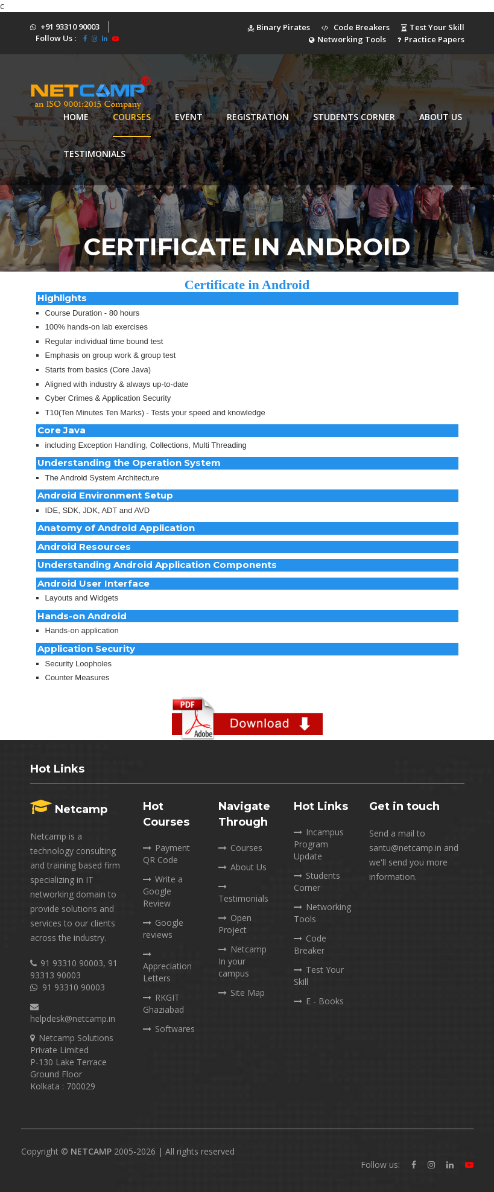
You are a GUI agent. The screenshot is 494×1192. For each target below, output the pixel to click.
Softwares (169, 1028)
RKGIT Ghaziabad (163, 1003)
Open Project (235, 923)
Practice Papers (430, 39)
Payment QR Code (166, 853)
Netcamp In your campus (242, 961)
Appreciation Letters (167, 966)
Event (189, 117)
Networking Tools (347, 39)
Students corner (354, 117)
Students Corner (317, 881)
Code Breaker (310, 944)
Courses (132, 117)
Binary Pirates (278, 27)
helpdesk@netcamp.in (72, 1018)
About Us (440, 117)
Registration (258, 117)
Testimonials (94, 153)
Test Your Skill (432, 27)
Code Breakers (355, 27)
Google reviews (163, 928)
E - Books (319, 1001)
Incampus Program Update (319, 844)
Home (76, 117)
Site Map (241, 992)
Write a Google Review (163, 891)
